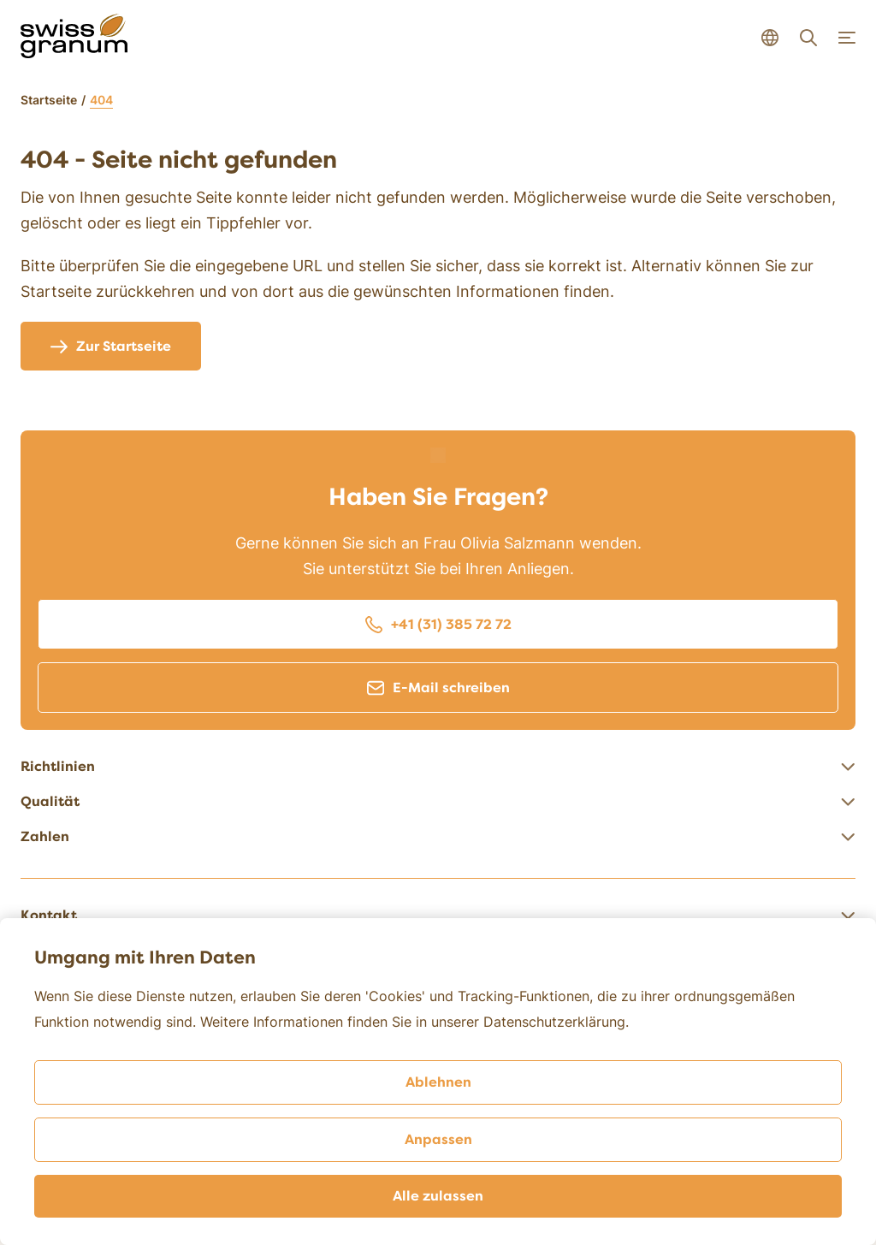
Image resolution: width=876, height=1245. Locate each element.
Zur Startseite (110, 346)
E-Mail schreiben (438, 688)
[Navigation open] (846, 37)
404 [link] (101, 99)
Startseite (49, 99)
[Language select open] (769, 37)
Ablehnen (438, 1082)
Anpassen (438, 1139)
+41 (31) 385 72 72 (438, 624)
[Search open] (808, 37)
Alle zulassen (438, 1196)
